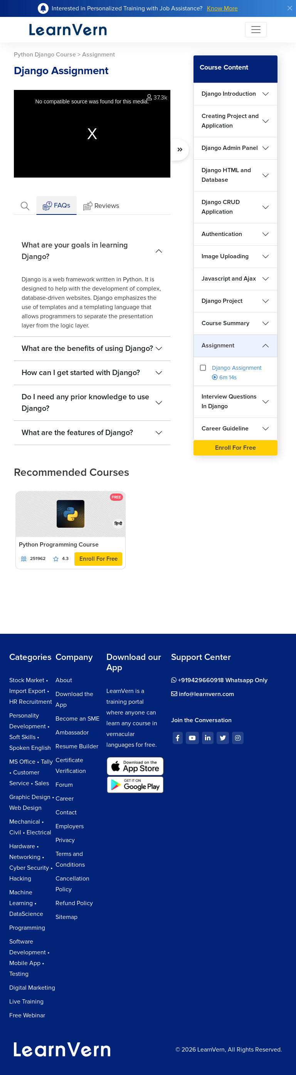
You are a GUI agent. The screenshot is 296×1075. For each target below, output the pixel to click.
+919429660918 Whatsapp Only (219, 680)
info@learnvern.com (202, 694)
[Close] (290, 8)
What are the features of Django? (77, 432)
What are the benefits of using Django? (87, 348)
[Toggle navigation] (256, 29)
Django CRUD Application (221, 207)
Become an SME (77, 719)
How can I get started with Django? (81, 372)
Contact (66, 812)
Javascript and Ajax (229, 278)
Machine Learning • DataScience (26, 903)
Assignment (218, 345)
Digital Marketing (32, 988)
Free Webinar (27, 1015)
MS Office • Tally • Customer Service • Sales (31, 772)
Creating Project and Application (230, 121)
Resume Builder (77, 746)
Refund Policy (74, 903)
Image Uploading (225, 256)
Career (65, 799)
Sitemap (66, 917)
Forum (64, 785)
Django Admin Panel (230, 148)
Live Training (26, 1001)
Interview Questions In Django (229, 401)
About (64, 680)
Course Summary (225, 323)
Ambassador (72, 732)
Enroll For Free (98, 558)
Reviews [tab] (101, 206)
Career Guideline (225, 428)
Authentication (222, 234)
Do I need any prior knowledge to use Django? (85, 402)
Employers (70, 826)
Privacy (65, 840)
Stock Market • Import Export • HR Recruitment (30, 691)
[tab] (25, 205)
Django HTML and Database (226, 175)
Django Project (222, 301)
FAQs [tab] (56, 206)
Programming (27, 928)
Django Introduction (229, 94)
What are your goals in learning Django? (75, 251)
